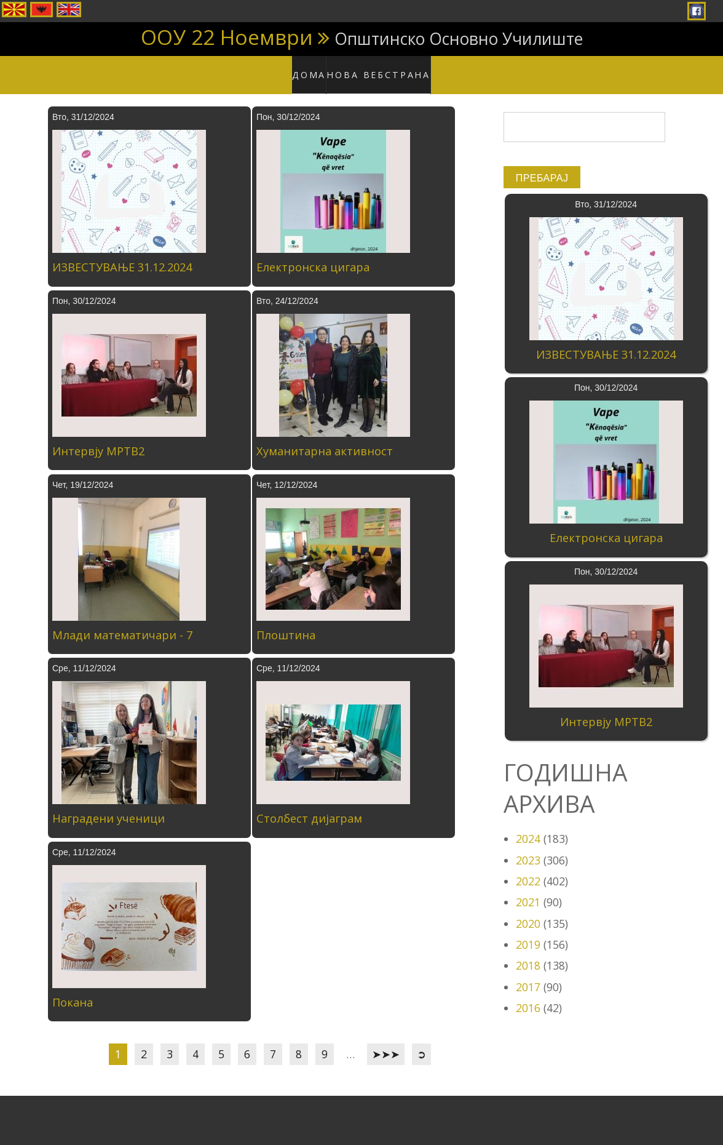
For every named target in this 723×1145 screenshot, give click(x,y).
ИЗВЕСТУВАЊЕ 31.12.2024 (122, 255)
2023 (528, 847)
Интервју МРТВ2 (98, 438)
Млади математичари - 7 (122, 622)
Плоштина (285, 622)
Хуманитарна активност (324, 438)
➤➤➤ (386, 1042)
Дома (317, 67)
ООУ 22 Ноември (227, 37)
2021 (528, 890)
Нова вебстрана (381, 67)
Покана (72, 990)
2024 (528, 827)
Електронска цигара (312, 255)
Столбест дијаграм (309, 806)
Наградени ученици (108, 806)
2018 (528, 953)
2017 (528, 974)
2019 (528, 932)
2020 (528, 911)
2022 (528, 868)
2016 (528, 995)
